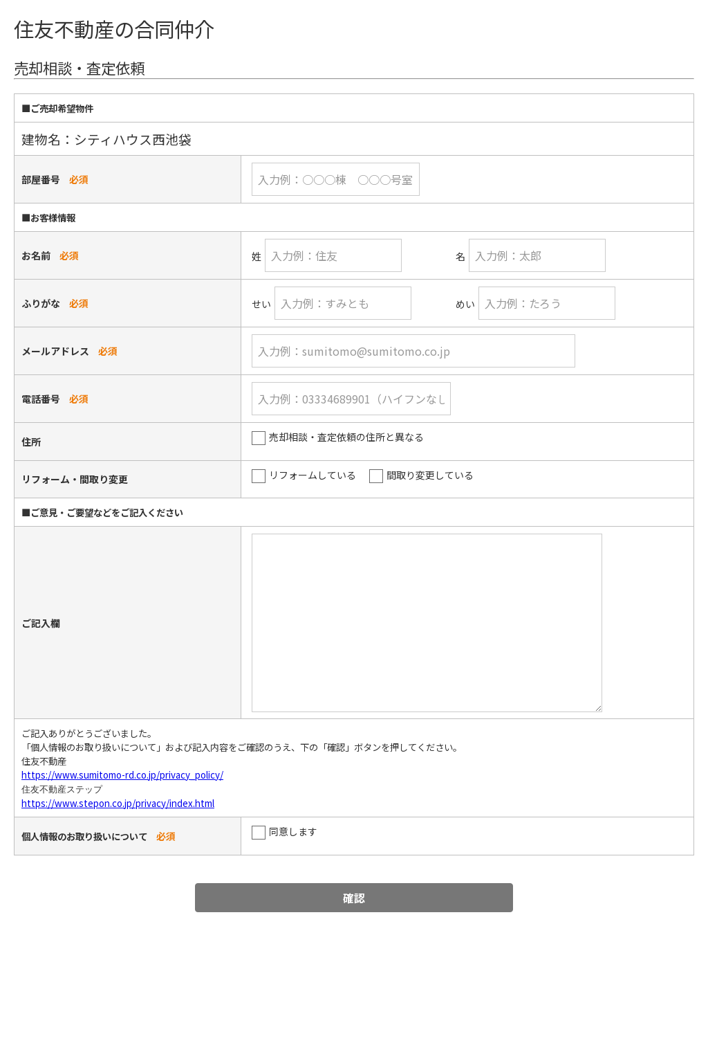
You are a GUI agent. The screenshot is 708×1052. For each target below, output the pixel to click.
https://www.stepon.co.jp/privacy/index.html (117, 803)
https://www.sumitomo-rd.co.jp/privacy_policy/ (122, 774)
